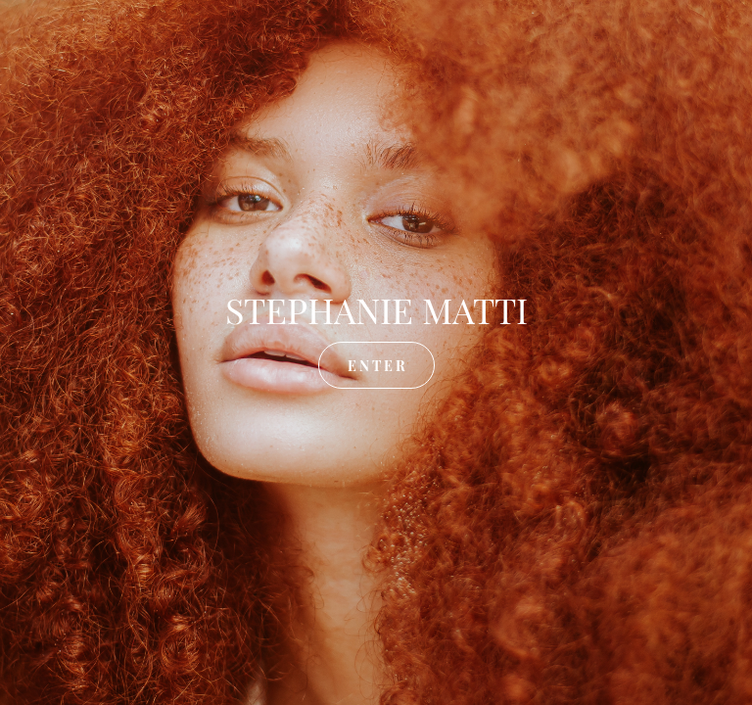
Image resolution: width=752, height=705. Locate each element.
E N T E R (376, 364)
